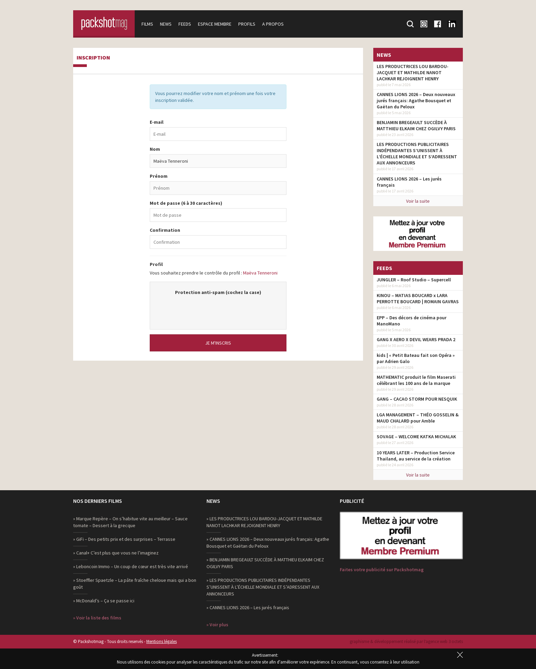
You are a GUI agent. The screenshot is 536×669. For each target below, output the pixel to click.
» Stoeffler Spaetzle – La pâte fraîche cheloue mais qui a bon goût (134, 583)
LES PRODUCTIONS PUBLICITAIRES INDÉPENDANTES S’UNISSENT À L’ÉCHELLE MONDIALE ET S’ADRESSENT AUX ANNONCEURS (417, 153)
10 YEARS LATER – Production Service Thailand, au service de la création (416, 456)
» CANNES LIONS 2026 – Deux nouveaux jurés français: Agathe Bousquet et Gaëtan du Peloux (267, 542)
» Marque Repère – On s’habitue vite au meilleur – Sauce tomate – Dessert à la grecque (130, 522)
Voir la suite (418, 201)
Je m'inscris (218, 343)
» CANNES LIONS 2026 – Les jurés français (247, 607)
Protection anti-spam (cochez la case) (218, 292)
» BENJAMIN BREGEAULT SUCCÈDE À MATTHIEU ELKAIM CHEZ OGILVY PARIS (265, 563)
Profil (156, 264)
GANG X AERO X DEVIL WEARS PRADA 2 (416, 339)
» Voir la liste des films (97, 618)
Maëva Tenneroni (260, 273)
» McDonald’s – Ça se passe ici (103, 601)
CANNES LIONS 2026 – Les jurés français (409, 182)
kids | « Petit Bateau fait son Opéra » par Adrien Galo (416, 358)
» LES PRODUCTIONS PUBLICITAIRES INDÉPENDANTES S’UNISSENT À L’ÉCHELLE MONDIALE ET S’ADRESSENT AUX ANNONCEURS (262, 587)
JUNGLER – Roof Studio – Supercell (414, 280)
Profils (246, 24)
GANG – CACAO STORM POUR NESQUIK (417, 399)
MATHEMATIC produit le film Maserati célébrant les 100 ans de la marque (416, 380)
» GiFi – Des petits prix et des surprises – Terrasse (124, 539)
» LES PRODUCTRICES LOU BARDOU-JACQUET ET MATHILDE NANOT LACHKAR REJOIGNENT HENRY (264, 522)
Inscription (93, 58)
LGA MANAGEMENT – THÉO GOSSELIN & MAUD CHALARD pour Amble (418, 418)
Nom (155, 149)
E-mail (156, 122)
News (166, 24)
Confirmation (165, 230)
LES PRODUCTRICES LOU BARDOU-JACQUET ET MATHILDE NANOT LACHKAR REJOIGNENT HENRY (412, 72)
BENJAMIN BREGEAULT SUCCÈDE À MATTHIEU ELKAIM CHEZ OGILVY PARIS (416, 125)
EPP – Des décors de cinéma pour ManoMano (411, 321)
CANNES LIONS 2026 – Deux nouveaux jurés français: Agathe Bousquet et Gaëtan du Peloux (416, 100)
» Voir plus (217, 624)
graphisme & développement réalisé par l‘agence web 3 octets (406, 641)
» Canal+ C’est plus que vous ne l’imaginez (116, 553)
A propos (273, 24)
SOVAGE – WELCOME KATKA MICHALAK (416, 436)
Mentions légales (161, 641)
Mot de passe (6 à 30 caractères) (186, 203)
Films (147, 24)
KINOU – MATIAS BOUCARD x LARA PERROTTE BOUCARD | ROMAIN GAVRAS (418, 298)
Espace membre (214, 24)
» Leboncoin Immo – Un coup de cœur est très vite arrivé (130, 566)
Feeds (184, 24)
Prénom (159, 176)
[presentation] (218, 309)
